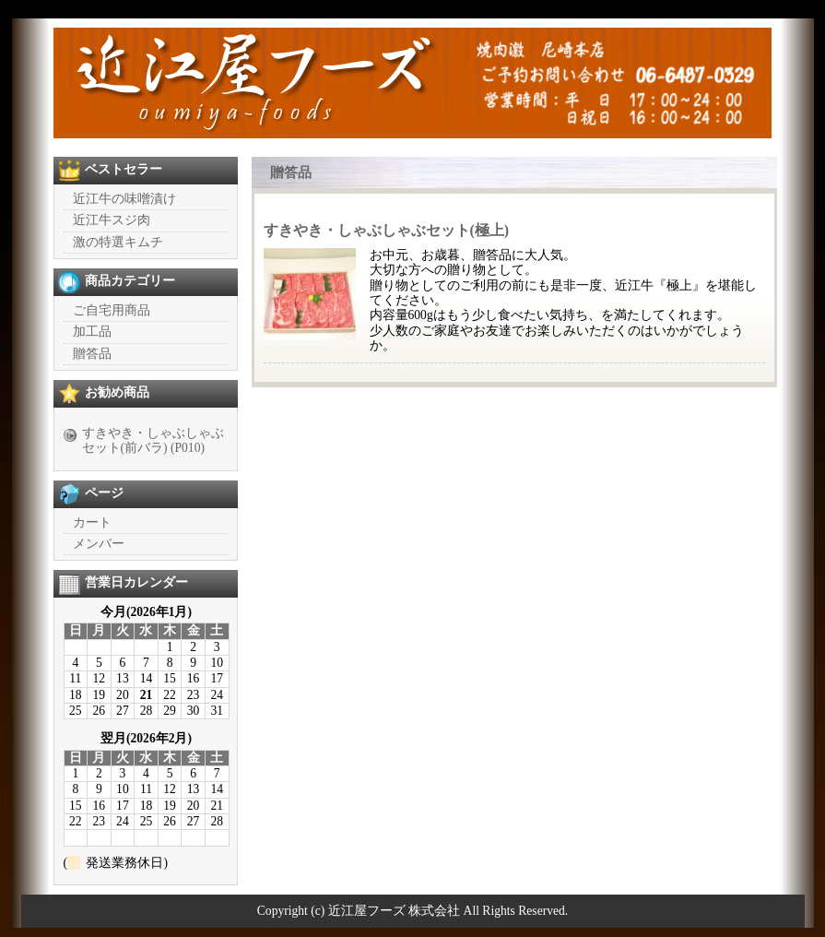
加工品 (92, 331)
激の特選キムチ (118, 242)
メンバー (98, 544)
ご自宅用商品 (111, 310)
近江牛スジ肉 (111, 220)
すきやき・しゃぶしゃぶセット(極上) (387, 230)
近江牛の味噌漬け (124, 199)
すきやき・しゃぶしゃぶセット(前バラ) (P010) (153, 440)
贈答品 (92, 354)
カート (92, 522)
